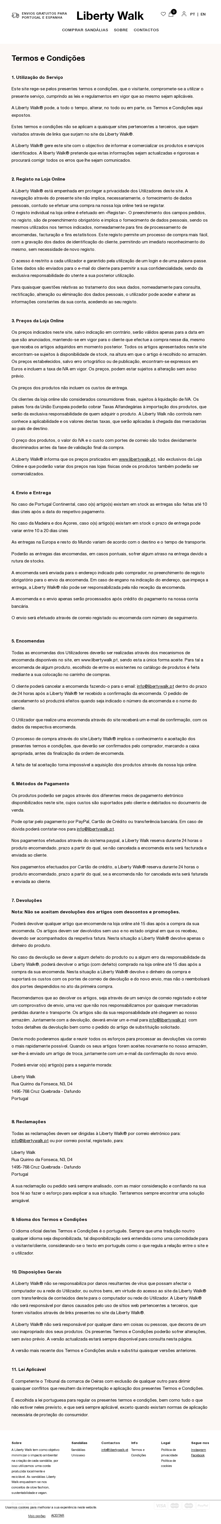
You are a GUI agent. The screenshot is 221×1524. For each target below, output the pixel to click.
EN (203, 14)
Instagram (198, 1450)
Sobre (121, 30)
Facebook (198, 1455)
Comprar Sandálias (85, 30)
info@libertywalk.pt (155, 687)
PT (192, 14)
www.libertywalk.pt (137, 460)
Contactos (146, 30)
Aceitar (57, 1516)
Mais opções (36, 1516)
